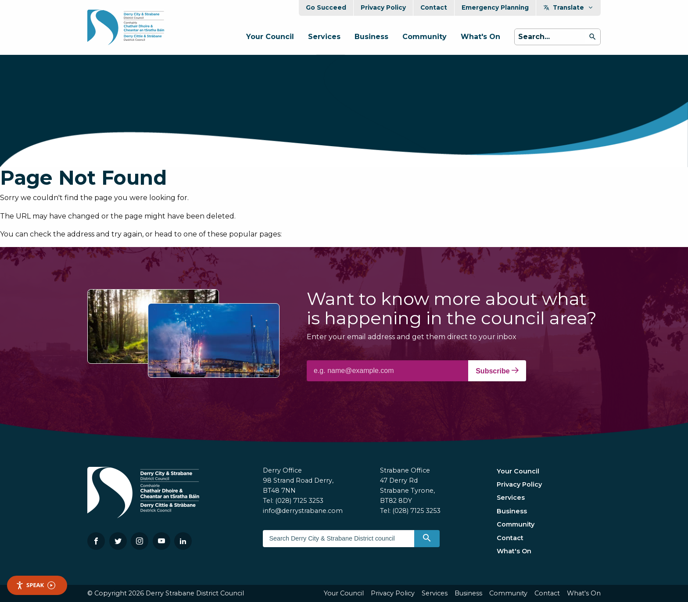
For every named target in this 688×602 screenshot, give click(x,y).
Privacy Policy (383, 7)
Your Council (270, 36)
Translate (568, 7)
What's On (480, 36)
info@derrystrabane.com (303, 511)
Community (424, 36)
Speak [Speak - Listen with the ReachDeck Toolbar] (35, 585)
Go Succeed (326, 7)
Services (324, 36)
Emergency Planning (495, 7)
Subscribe (497, 371)
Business (371, 36)
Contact (433, 7)
